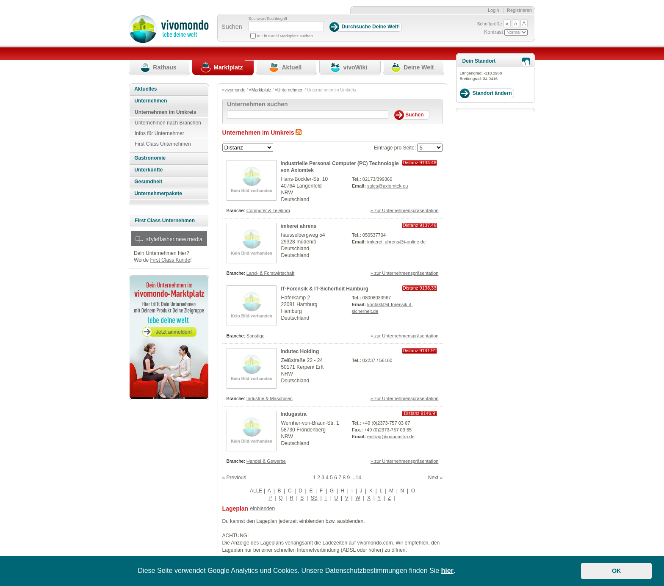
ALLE (256, 491)
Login (493, 10)
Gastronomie (150, 158)
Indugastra (294, 414)
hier (447, 570)
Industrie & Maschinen (269, 398)
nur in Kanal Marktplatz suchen (285, 35)
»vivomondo (234, 90)
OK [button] (616, 570)
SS (314, 498)
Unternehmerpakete (158, 193)
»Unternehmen (289, 90)
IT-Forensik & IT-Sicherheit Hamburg (324, 289)
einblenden (262, 508)
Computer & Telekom (268, 210)
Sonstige (255, 335)
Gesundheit (148, 182)
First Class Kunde (170, 260)
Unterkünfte (148, 170)
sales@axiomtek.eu (387, 185)
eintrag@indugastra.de (391, 436)
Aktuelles (145, 89)
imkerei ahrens (299, 226)
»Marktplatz (260, 90)
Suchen (231, 26)
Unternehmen (150, 101)
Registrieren (519, 10)
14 (358, 478)
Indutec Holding (300, 351)
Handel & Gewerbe (266, 461)
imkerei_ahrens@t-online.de (396, 241)
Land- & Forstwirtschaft (270, 273)
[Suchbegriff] (286, 26)
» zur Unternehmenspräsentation (405, 210)
